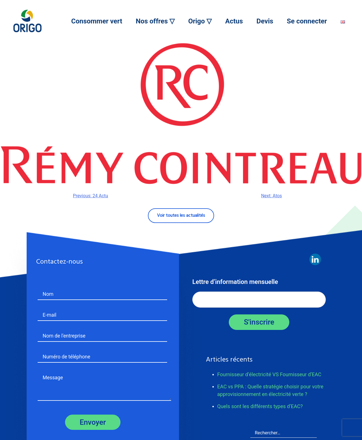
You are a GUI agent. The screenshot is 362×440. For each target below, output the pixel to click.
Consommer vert (96, 21)
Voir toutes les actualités (181, 215)
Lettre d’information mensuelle (235, 281)
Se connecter (307, 21)
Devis (265, 21)
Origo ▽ (200, 21)
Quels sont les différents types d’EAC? (260, 406)
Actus (234, 21)
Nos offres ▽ (155, 21)
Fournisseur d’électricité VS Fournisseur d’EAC (269, 374)
